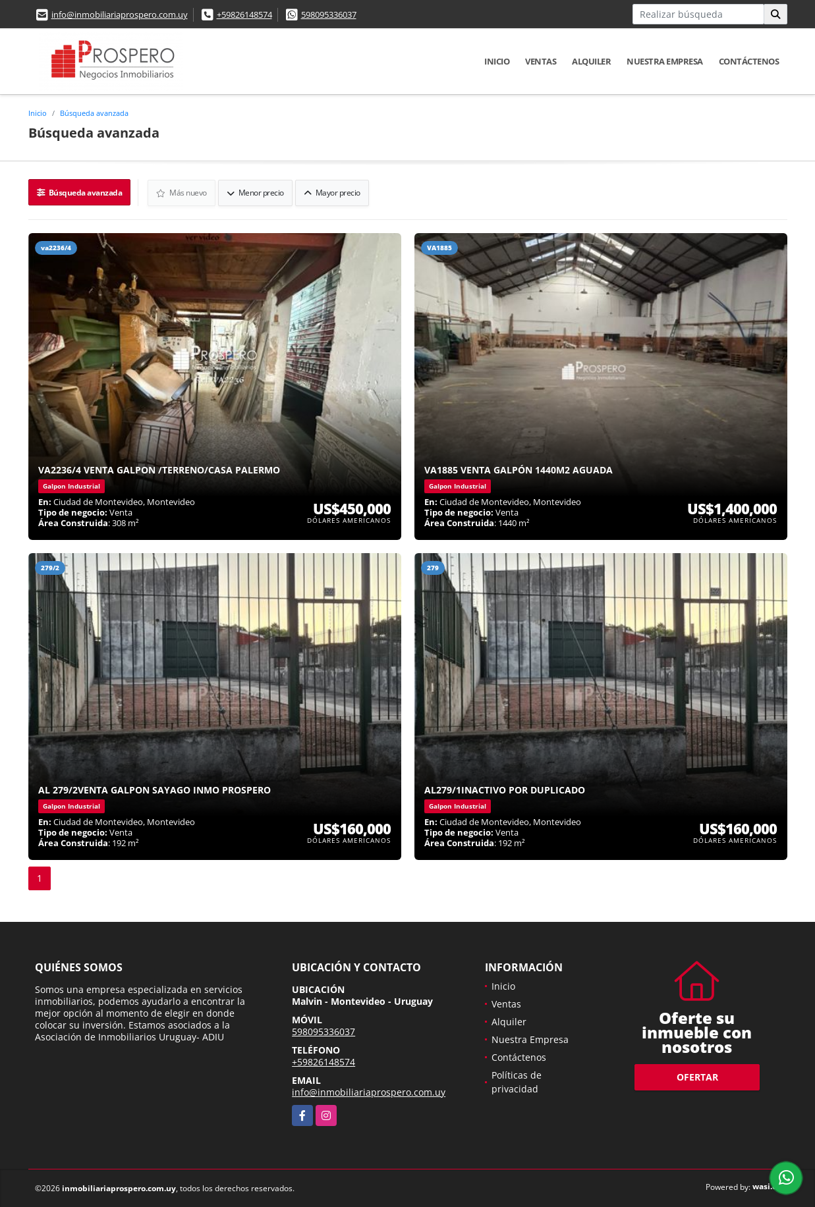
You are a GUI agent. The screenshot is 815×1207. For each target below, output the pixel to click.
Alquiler (591, 61)
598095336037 (328, 14)
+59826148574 (244, 14)
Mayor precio (332, 192)
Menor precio (256, 192)
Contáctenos (749, 61)
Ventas (540, 61)
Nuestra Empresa (665, 61)
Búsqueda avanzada (94, 113)
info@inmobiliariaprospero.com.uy (119, 14)
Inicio (496, 61)
